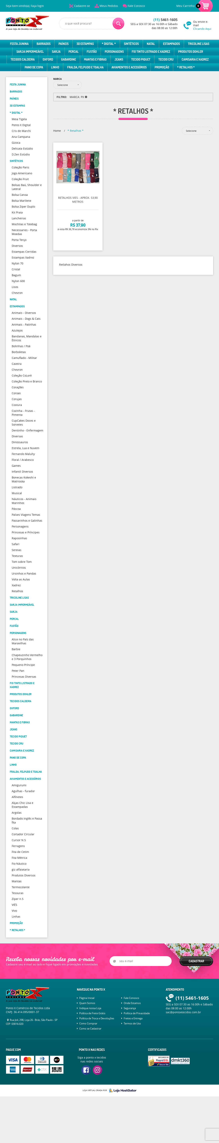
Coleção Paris (20, 167)
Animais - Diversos (24, 313)
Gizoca (16, 142)
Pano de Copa (34, 67)
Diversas (17, 436)
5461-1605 (165, 19)
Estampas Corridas (24, 251)
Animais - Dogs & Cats (26, 318)
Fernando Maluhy (23, 454)
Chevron (17, 293)
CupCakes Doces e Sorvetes (24, 422)
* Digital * (109, 44)
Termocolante (21, 887)
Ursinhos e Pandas (24, 573)
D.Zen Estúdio (21, 154)
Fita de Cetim (20, 852)
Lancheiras (19, 218)
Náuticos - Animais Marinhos (24, 501)
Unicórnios (19, 567)
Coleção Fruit (20, 179)
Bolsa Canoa (20, 195)
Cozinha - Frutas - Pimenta (23, 413)
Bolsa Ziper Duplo (23, 206)
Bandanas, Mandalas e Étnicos (26, 338)
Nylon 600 (18, 281)
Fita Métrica (19, 858)
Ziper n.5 (17, 899)
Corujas (17, 399)
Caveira (17, 364)
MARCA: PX (77, 97)
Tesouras (17, 893)
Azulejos (17, 330)
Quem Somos (87, 1003)
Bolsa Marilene (21, 200)
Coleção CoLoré (22, 375)
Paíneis (63, 44)
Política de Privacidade (137, 1013)
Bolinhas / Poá (21, 346)
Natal (151, 44)
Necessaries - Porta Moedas (24, 232)
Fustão (92, 52)
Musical (17, 493)
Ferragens (18, 846)
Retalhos (17, 591)
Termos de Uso (132, 1023)
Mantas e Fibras (95, 59)
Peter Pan (18, 671)
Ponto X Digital (21, 125)
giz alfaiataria (21, 869)
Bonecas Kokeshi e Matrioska (24, 479)
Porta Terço (19, 240)
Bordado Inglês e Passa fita (27, 820)
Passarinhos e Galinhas (27, 520)
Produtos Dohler (190, 52)
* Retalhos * (186, 67)
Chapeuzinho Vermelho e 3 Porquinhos (27, 657)
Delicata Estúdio (22, 148)
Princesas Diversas (24, 676)
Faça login (37, 6)
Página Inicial (86, 998)
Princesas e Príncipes (26, 532)
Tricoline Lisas (198, 44)
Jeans (118, 59)
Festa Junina (19, 44)
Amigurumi (19, 785)
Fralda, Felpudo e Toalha (85, 67)
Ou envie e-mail (203, 25)
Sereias (16, 550)
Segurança (130, 1008)
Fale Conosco (136, 6)
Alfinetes (17, 797)
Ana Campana (21, 137)
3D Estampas (85, 44)
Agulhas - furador (23, 791)
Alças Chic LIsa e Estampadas (22, 805)
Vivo (14, 910)
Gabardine (68, 59)
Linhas (16, 916)
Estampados (171, 44)
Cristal (16, 269)
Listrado (17, 487)
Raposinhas (19, 538)
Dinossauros (20, 442)
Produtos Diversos (23, 875)
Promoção (162, 67)
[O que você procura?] (118, 23)
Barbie (16, 649)
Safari (15, 544)
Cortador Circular (23, 834)
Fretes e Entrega (133, 1018)
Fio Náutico (19, 863)
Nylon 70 (17, 263)
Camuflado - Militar (24, 358)
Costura (17, 405)
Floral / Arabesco (23, 460)
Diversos (17, 246)
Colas (15, 828)
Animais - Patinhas (24, 324)
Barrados (43, 44)
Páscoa (16, 509)
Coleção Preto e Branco (27, 381)
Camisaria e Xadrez (195, 59)
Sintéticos (131, 44)
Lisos (15, 287)
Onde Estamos (132, 1003)
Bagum (16, 275)
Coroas (16, 393)
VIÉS (14, 905)
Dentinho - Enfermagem (27, 430)
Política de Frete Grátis (92, 1013)
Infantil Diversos (22, 471)
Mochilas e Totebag (24, 224)
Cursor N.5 (19, 840)
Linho (55, 67)
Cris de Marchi (21, 131)
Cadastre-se (82, 6)
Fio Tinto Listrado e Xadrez (151, 52)
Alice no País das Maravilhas (23, 641)
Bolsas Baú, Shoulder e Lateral (27, 187)
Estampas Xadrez (23, 257)
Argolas (17, 812)
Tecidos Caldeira (23, 59)
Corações (18, 387)
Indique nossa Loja (90, 1008)
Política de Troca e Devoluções (96, 1018)
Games (16, 466)
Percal (73, 52)
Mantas (17, 881)
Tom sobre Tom (22, 562)
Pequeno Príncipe (23, 665)
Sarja (56, 52)
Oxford (48, 59)
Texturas (17, 556)
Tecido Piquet (140, 59)
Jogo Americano (22, 173)
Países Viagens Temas (26, 515)
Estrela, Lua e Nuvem (25, 448)
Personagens (114, 52)
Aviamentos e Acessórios (129, 67)
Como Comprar (88, 1023)
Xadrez (16, 585)
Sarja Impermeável (30, 52)
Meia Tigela (19, 119)
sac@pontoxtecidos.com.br (183, 1012)
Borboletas (19, 352)
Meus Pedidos (109, 6)
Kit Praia (17, 212)
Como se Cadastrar (90, 1028)
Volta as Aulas (21, 579)
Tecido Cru (166, 59)
